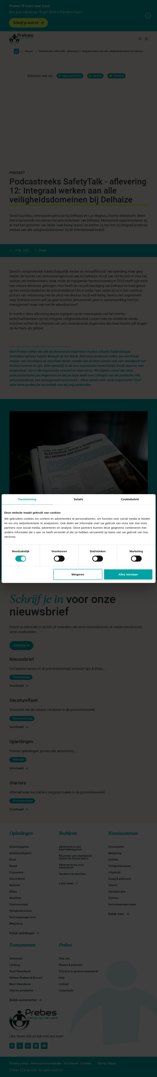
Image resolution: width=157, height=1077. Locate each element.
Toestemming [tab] (27, 499)
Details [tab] (78, 499)
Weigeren (77, 574)
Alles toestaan (128, 574)
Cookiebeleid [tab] (130, 499)
